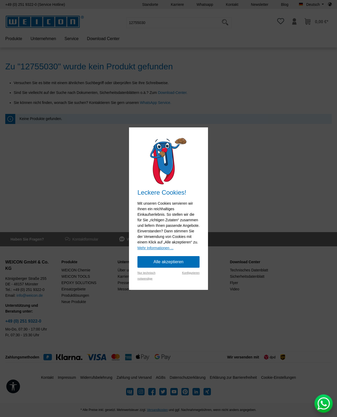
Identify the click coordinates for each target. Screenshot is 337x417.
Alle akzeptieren (168, 262)
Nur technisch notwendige (146, 275)
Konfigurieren (191, 272)
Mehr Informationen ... (155, 248)
